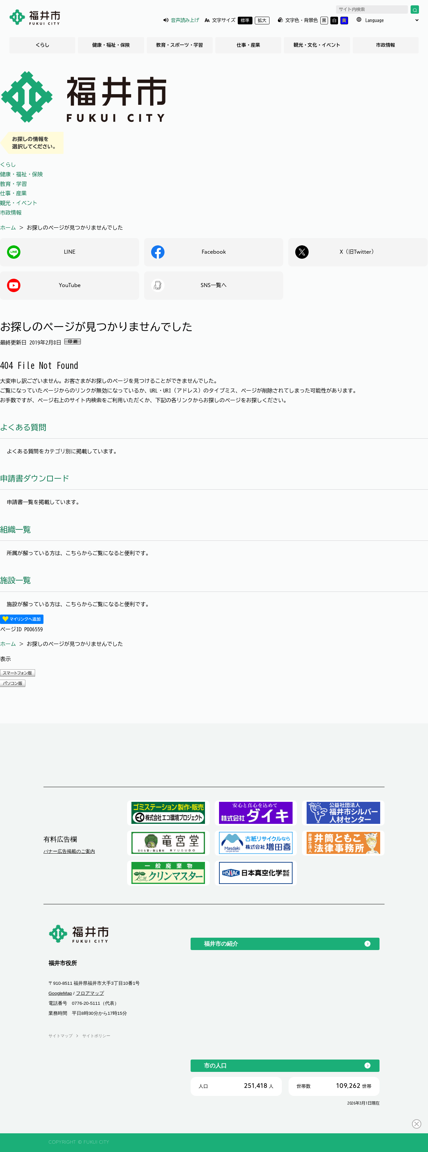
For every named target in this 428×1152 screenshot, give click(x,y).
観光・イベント (18, 203)
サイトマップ (60, 1035)
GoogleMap (60, 993)
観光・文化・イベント (317, 45)
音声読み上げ (185, 20)
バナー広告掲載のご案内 (69, 851)
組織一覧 (15, 529)
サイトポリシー (96, 1035)
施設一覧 (15, 580)
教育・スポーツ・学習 (179, 45)
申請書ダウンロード (34, 478)
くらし (42, 45)
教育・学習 (13, 184)
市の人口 (215, 1065)
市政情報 (385, 45)
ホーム (8, 227)
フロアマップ (90, 993)
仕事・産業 (248, 45)
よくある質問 (23, 427)
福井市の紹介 (221, 943)
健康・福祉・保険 (111, 45)
